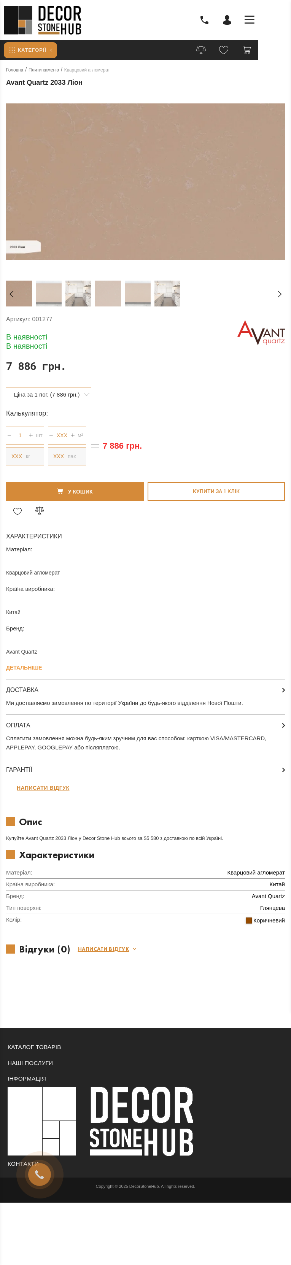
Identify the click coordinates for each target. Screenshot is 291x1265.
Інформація (28, 1078)
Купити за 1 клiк (216, 491)
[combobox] (48, 394)
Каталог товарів (35, 1047)
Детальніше (24, 668)
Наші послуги (31, 1063)
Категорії (28, 50)
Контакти (24, 1163)
